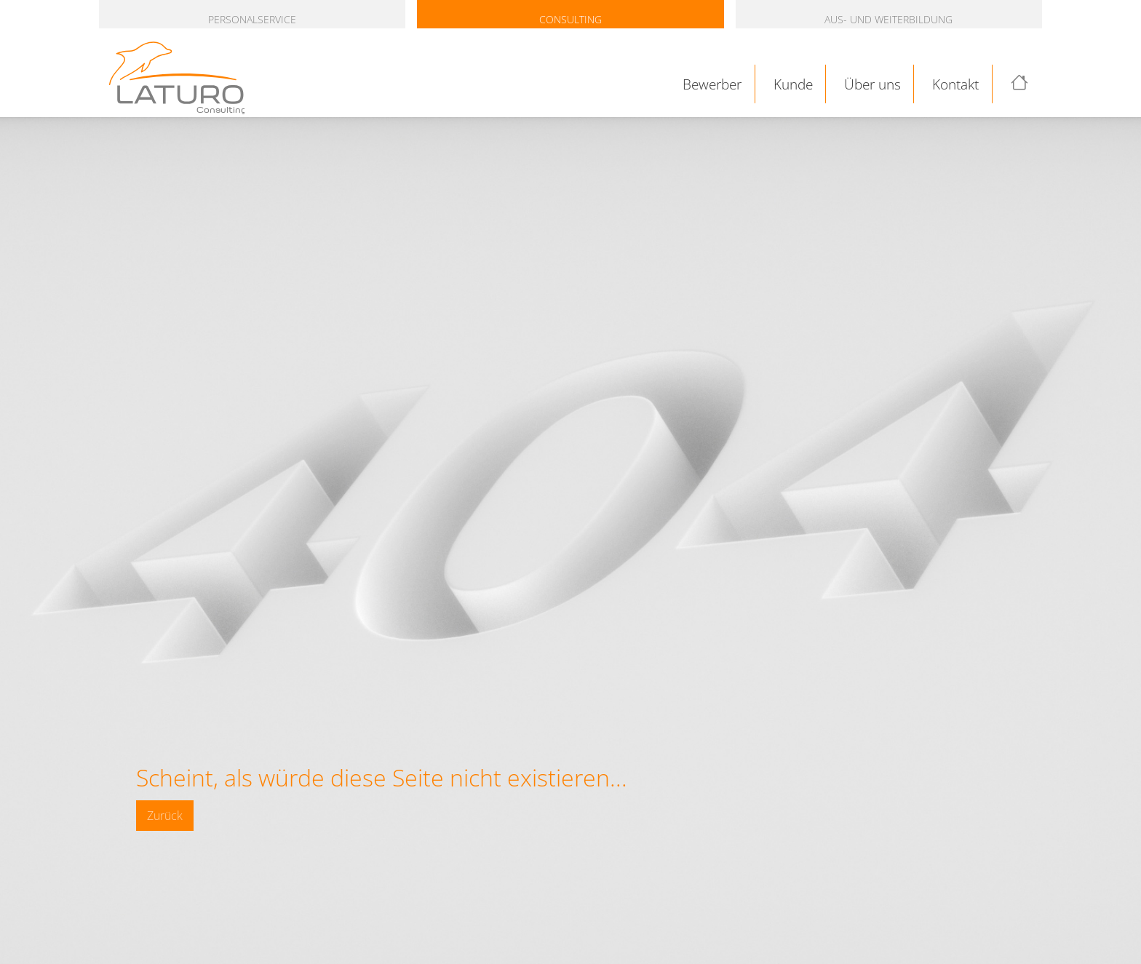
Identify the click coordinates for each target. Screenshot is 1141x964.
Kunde (793, 84)
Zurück (165, 816)
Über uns (872, 84)
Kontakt (955, 84)
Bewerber (712, 84)
